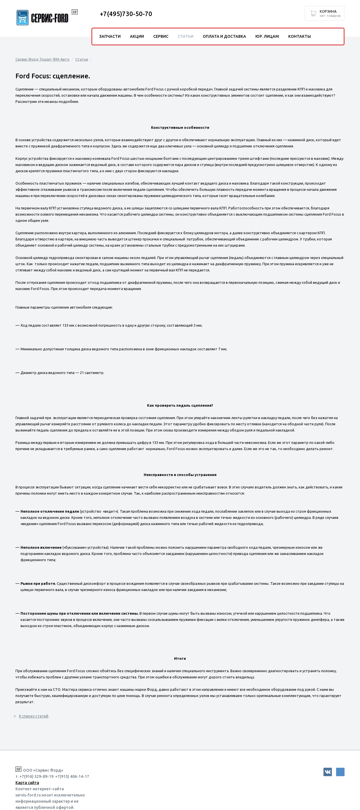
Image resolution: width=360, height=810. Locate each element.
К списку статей (30, 716)
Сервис (160, 36)
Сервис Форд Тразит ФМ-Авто (42, 59)
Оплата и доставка (224, 36)
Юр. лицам (267, 36)
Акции (137, 36)
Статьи (81, 59)
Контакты (299, 36)
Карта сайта (27, 782)
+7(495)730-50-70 (126, 13)
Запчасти (110, 36)
